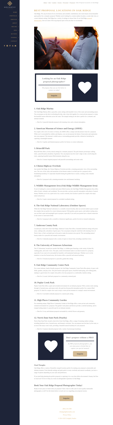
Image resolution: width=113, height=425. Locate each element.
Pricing (14, 26)
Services (14, 19)
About (14, 23)
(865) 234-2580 (67, 409)
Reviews (14, 34)
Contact (14, 41)
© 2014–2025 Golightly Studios (67, 418)
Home (15, 12)
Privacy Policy (67, 415)
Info (15, 30)
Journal (14, 37)
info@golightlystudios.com (67, 412)
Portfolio (13, 15)
